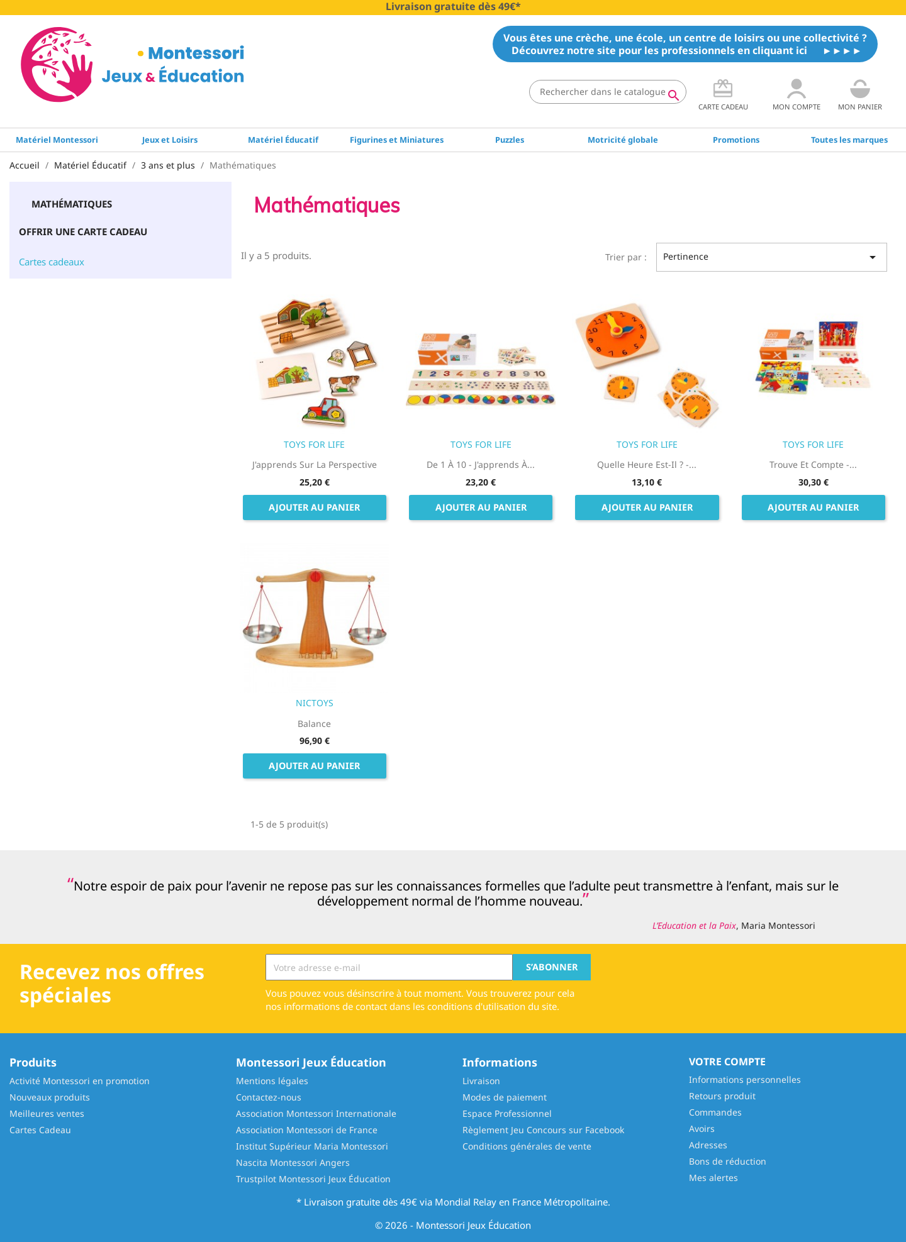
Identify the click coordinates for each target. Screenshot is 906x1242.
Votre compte (727, 1061)
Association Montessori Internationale (316, 1113)
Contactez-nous (268, 1097)
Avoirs (702, 1128)
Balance (314, 723)
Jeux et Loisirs (170, 139)
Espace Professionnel (507, 1113)
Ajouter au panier (314, 507)
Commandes (715, 1112)
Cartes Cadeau (40, 1130)
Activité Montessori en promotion (79, 1081)
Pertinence (771, 257)
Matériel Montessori (57, 139)
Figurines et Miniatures (397, 139)
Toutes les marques (849, 139)
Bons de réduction (727, 1161)
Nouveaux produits (49, 1097)
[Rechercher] (607, 92)
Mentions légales (272, 1081)
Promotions (736, 139)
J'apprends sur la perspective (314, 464)
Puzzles (509, 139)
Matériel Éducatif (283, 139)
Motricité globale (623, 139)
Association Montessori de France (307, 1130)
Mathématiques (71, 203)
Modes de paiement (504, 1097)
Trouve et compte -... (813, 464)
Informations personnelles (745, 1079)
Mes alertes (713, 1178)
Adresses (708, 1145)
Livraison (481, 1081)
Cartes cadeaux (51, 261)
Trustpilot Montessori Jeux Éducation (313, 1179)
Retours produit (722, 1096)
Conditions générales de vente (526, 1146)
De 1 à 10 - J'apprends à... (481, 464)
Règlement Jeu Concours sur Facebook (543, 1130)
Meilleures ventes (46, 1113)
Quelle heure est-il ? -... (646, 464)
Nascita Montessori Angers (293, 1162)
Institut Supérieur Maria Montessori (312, 1146)
